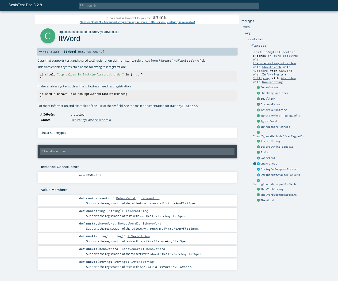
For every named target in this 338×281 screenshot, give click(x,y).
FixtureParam (270, 104)
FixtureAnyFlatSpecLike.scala (91, 120)
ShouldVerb (271, 67)
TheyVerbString (272, 189)
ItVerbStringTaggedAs (277, 146)
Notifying (261, 78)
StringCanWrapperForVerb (279, 169)
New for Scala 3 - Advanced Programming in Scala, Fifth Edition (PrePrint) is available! (137, 22)
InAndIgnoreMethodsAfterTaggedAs (278, 136)
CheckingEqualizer (274, 93)
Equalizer (268, 98)
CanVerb (285, 70)
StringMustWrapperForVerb (280, 174)
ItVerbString (270, 141)
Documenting (272, 82)
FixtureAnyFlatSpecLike (103, 32)
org (60, 32)
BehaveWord (125, 198)
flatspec (81, 32)
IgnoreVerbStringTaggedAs (280, 115)
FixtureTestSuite (283, 55)
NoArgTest (268, 158)
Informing (270, 74)
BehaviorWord (270, 87)
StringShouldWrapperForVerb (274, 184)
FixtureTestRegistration (274, 63)
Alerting (288, 78)
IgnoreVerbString (274, 110)
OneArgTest (269, 163)
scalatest (70, 32)
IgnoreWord (269, 121)
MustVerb (260, 70)
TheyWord (267, 200)
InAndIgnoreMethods (275, 126)
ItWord (265, 152)
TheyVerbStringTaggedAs (279, 194)
